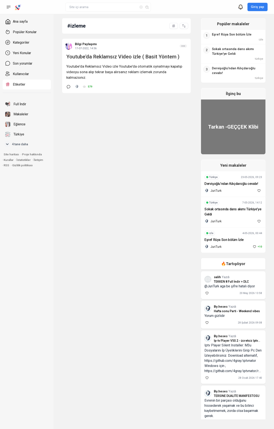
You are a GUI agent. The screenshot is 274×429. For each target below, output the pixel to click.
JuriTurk (212, 190)
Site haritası (11, 154)
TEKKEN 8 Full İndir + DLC (227, 281)
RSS (6, 165)
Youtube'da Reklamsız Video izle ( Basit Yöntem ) (122, 57)
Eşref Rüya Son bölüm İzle (220, 240)
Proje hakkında (32, 154)
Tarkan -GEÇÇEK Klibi (231, 127)
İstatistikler (23, 160)
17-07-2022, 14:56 (86, 48)
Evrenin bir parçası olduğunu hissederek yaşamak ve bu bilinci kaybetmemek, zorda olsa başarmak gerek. (231, 405)
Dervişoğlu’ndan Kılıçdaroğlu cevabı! (228, 184)
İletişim (38, 160)
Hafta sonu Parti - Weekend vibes (233, 311)
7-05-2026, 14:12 (252, 202)
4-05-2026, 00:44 (252, 233)
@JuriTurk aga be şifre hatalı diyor (226, 286)
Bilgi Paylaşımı (86, 44)
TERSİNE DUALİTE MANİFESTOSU (233, 396)
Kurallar (8, 160)
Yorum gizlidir (211, 316)
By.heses (217, 307)
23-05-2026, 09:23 (251, 177)
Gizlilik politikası (22, 165)
